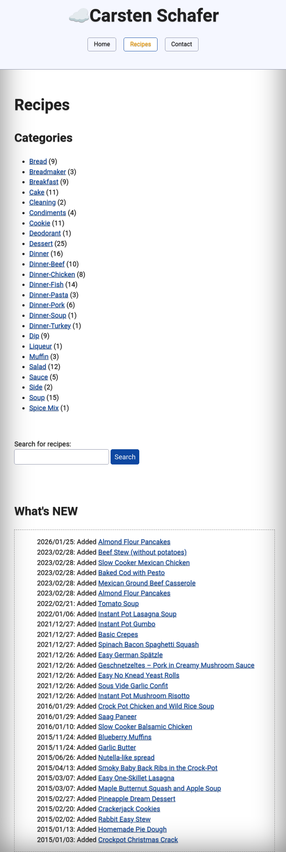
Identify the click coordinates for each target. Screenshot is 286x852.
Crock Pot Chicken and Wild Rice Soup (156, 706)
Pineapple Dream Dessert (136, 799)
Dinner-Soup (47, 315)
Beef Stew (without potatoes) (142, 552)
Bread (38, 161)
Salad (37, 366)
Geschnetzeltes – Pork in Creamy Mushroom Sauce (176, 665)
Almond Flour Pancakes (134, 542)
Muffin (38, 356)
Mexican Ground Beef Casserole (147, 583)
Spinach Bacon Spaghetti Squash (148, 644)
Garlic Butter (117, 747)
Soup (37, 397)
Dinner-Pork (46, 305)
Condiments (47, 212)
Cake (36, 192)
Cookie (39, 223)
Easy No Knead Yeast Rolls (138, 675)
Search (125, 457)
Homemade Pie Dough (132, 829)
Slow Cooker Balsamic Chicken (145, 726)
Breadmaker (47, 172)
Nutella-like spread (126, 757)
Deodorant (45, 233)
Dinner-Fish (46, 284)
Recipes (140, 44)
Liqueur (40, 346)
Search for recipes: (42, 444)
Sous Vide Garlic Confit (133, 685)
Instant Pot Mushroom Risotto (144, 696)
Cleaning (42, 202)
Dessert (41, 243)
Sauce (38, 377)
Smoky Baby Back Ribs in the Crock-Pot (157, 768)
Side (35, 387)
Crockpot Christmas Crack (138, 839)
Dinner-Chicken (52, 274)
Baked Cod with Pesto (131, 572)
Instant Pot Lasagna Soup (137, 614)
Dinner (39, 253)
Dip (34, 336)
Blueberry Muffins (125, 737)
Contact (181, 44)
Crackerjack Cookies (129, 809)
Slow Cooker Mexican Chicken (144, 562)
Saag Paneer (117, 716)
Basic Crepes (118, 634)
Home (102, 44)
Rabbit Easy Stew (124, 819)
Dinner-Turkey (50, 325)
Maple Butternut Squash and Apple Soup (159, 788)
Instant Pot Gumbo (127, 624)
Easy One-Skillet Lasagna (136, 778)
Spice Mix (43, 408)
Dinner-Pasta (48, 295)
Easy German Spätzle (130, 655)
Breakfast (43, 182)
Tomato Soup (118, 603)
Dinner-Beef (46, 264)
